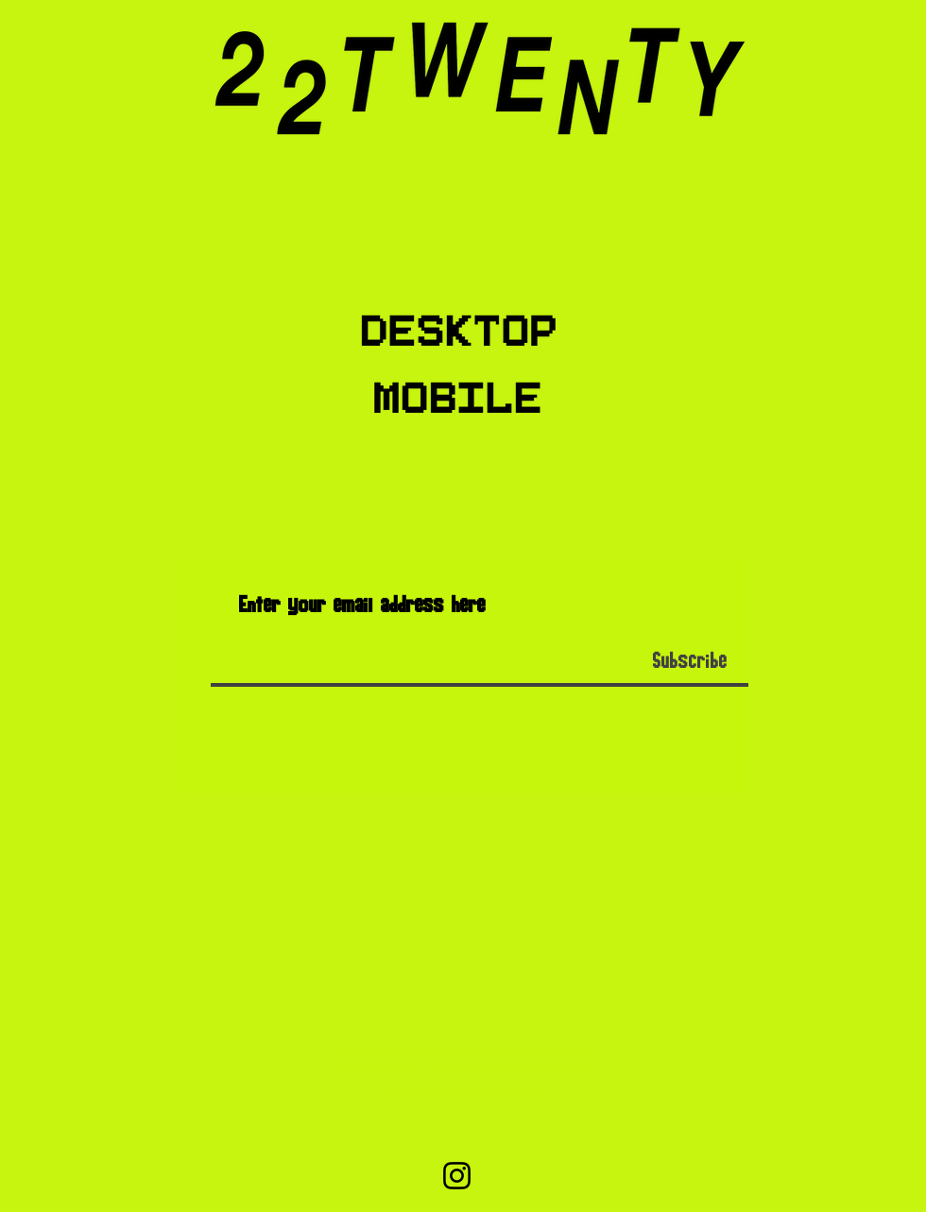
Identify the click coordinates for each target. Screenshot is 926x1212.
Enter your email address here (362, 606)
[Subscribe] (689, 661)
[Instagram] (456, 1175)
